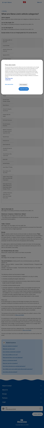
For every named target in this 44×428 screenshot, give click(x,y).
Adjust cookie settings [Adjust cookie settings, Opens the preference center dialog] (9, 84)
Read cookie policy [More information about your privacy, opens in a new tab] (9, 78)
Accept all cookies (24, 88)
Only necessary (23, 84)
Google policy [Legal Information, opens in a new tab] (8, 79)
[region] (22, 77)
